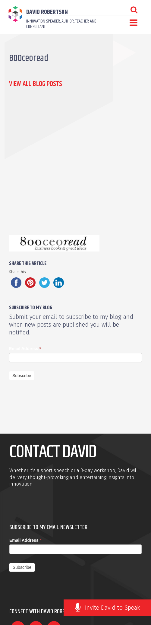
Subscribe (21, 375)
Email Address (25, 348)
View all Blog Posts (35, 84)
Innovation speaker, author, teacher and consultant (61, 23)
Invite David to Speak (112, 607)
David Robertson (47, 12)
